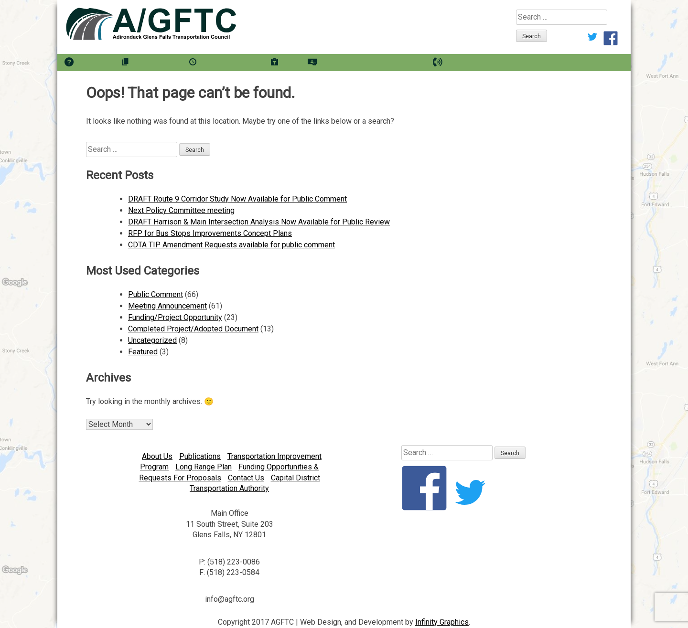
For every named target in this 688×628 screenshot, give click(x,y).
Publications (200, 456)
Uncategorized (152, 340)
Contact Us (246, 477)
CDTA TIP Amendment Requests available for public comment (231, 244)
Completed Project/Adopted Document (193, 328)
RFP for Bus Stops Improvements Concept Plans (210, 233)
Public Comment (155, 294)
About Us (157, 456)
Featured (143, 351)
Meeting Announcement (167, 305)
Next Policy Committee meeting (181, 210)
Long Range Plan (203, 466)
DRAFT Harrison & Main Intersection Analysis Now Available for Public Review (259, 221)
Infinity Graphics (442, 622)
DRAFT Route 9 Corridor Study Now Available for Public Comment (237, 198)
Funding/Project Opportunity (175, 317)
